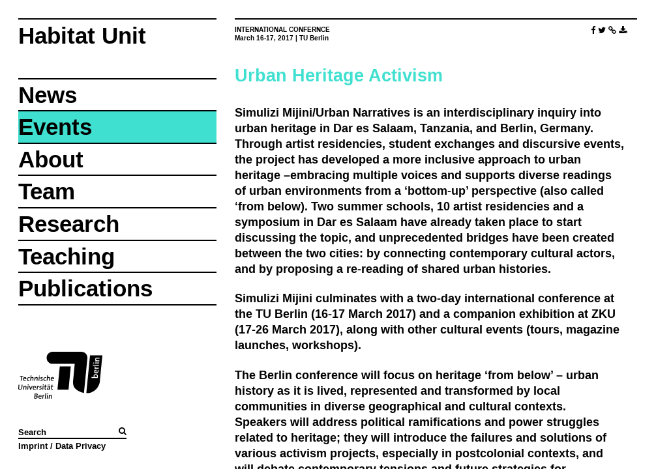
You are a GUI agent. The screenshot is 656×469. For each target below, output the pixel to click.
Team (46, 191)
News (47, 94)
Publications (85, 288)
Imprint (33, 445)
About (50, 159)
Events (55, 126)
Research (68, 223)
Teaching (66, 256)
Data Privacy (80, 445)
